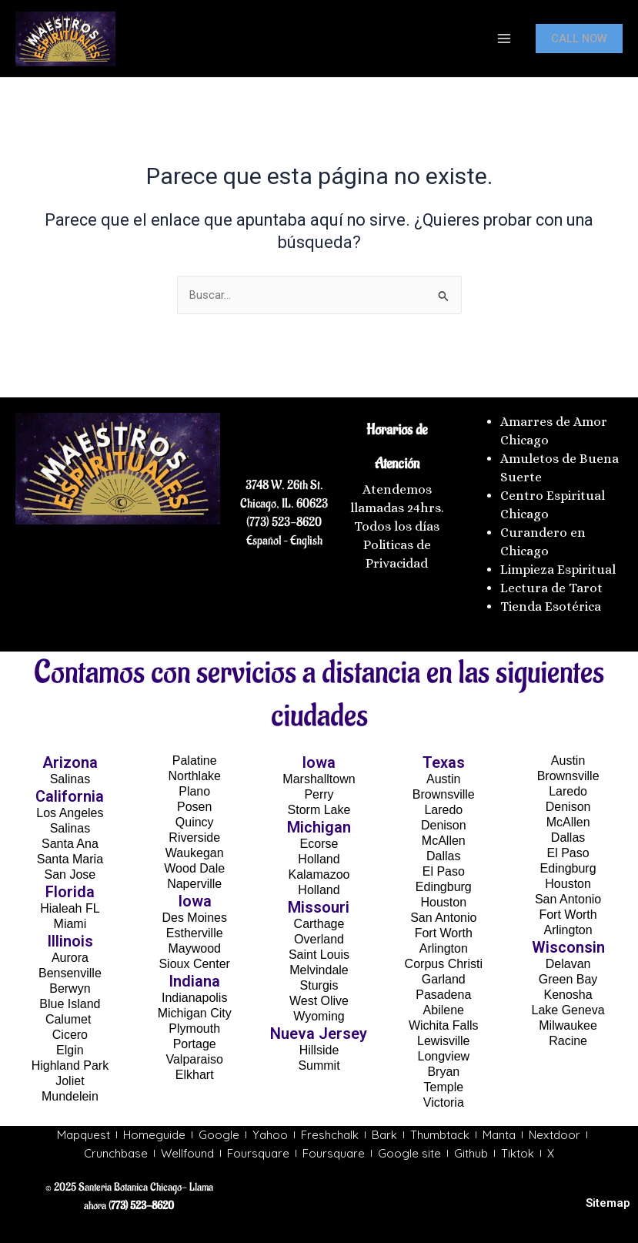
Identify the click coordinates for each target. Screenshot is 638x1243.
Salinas (70, 779)
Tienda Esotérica (552, 606)
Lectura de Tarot (551, 588)
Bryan (443, 1071)
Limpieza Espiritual (558, 569)
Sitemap (608, 1203)
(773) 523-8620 (284, 522)
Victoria (443, 1102)
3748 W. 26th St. (284, 485)
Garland (444, 979)
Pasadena (443, 994)
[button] (579, 39)
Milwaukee (568, 1025)
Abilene (443, 1010)
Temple (444, 1087)
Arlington (443, 948)
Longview (443, 1056)
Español (263, 540)
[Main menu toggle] (504, 38)
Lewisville (443, 1040)
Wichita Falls (444, 1025)
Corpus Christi (444, 963)
